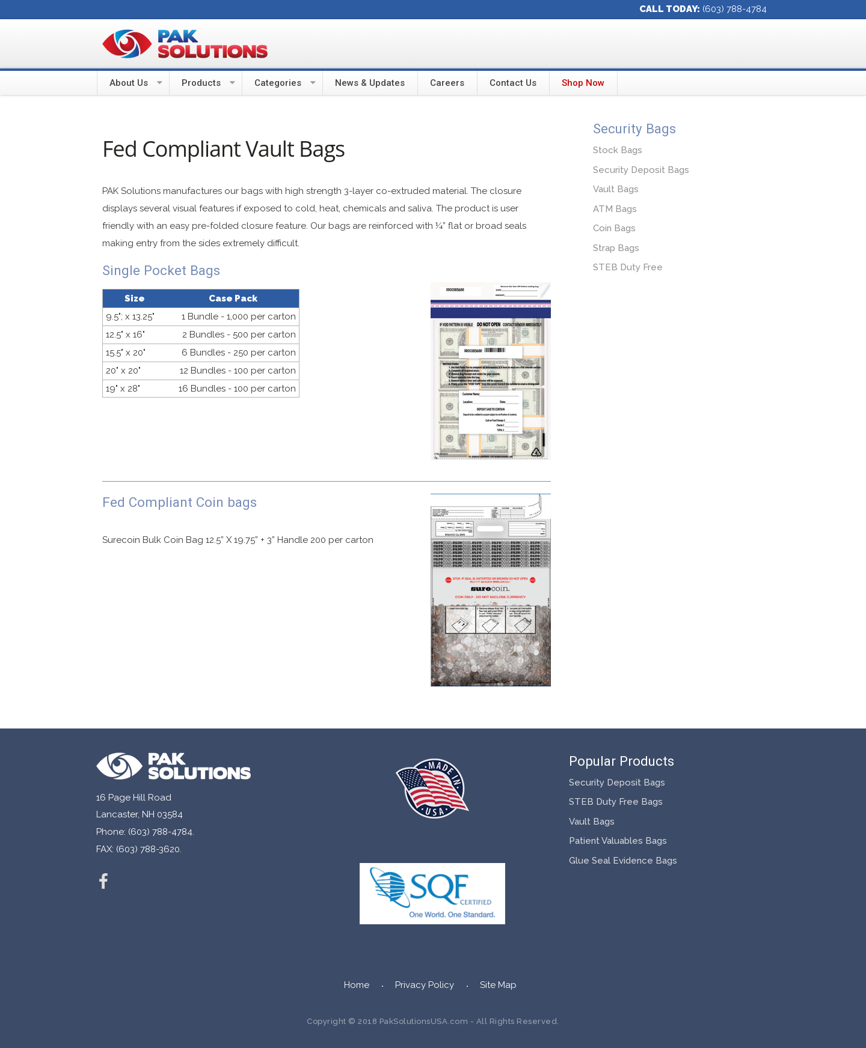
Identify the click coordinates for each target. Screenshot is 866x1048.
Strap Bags (616, 248)
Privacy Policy (424, 985)
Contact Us (513, 82)
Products (201, 82)
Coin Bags (614, 228)
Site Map (498, 985)
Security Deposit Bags (641, 170)
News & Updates (370, 82)
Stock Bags (617, 150)
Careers (447, 82)
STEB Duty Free (628, 267)
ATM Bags (615, 209)
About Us (128, 82)
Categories (277, 82)
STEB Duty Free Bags (616, 801)
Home (356, 985)
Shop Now (583, 82)
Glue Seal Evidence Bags (623, 860)
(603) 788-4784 (734, 9)
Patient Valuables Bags (618, 840)
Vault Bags (616, 189)
